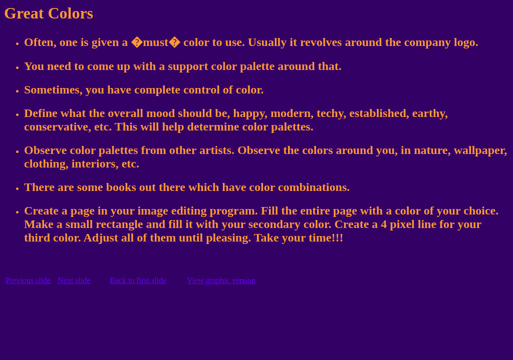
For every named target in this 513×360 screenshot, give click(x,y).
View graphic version (221, 280)
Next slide (74, 280)
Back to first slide (138, 280)
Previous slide (28, 280)
